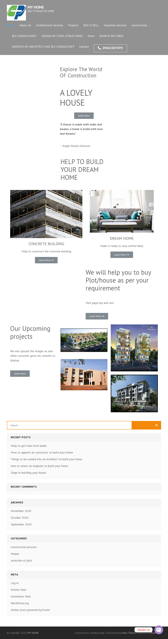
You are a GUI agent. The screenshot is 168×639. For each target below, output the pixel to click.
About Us (25, 25)
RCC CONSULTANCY (24, 36)
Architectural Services (49, 25)
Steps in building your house (28, 472)
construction (139, 25)
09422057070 (110, 48)
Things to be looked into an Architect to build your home (46, 459)
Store (91, 36)
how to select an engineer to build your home (39, 466)
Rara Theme (129, 632)
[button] (84, 115)
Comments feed (21, 596)
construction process (24, 547)
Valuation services (115, 25)
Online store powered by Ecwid (30, 610)
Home (10, 25)
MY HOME (36, 7)
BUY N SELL (91, 25)
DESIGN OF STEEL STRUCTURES (62, 36)
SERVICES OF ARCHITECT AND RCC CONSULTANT (43, 46)
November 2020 (21, 511)
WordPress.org (20, 603)
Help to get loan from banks (29, 446)
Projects (73, 25)
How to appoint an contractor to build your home (42, 452)
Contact (84, 46)
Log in (15, 583)
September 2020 (21, 524)
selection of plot (21, 560)
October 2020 (19, 517)
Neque (15, 554)
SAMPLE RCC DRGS (111, 36)
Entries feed (18, 590)
